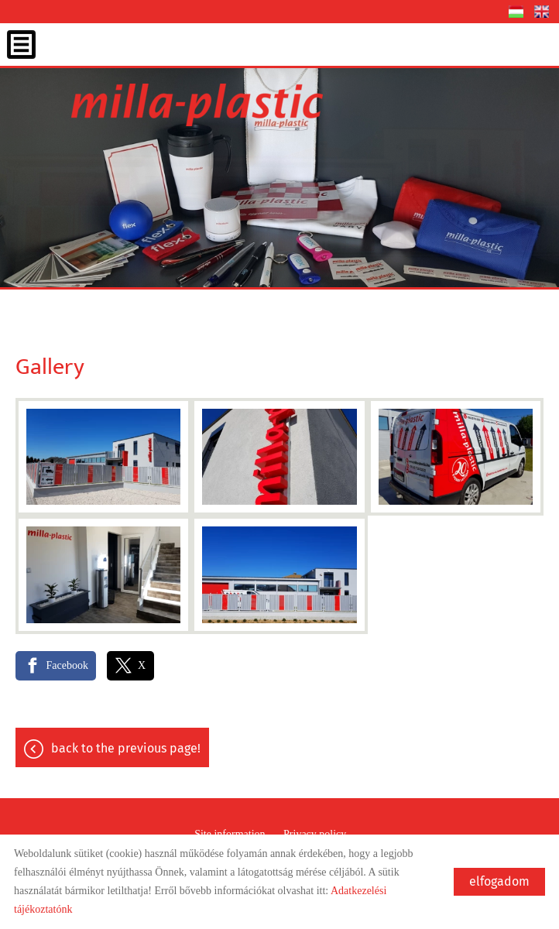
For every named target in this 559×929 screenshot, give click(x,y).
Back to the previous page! (126, 748)
